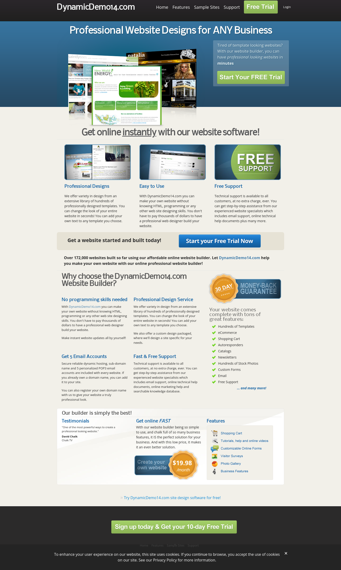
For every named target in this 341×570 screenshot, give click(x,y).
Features (181, 7)
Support (232, 7)
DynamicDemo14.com (96, 7)
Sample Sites (207, 7)
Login (287, 7)
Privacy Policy (165, 560)
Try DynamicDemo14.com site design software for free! (172, 497)
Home (162, 7)
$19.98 (182, 463)
